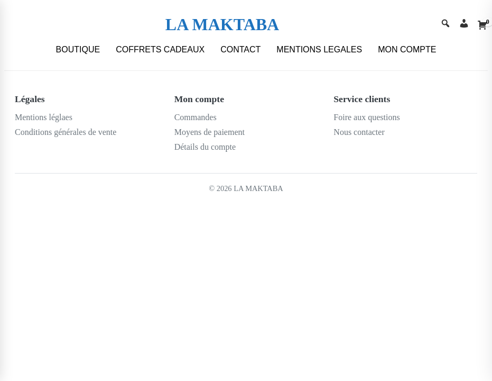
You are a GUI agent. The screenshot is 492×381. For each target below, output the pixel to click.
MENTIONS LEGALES (319, 49)
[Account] (464, 24)
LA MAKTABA (222, 24)
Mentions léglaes (43, 117)
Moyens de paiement (209, 132)
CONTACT (240, 49)
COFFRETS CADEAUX (160, 49)
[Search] (445, 24)
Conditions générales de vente (65, 132)
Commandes (195, 117)
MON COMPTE (407, 49)
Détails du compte (205, 146)
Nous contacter (358, 132)
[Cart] (482, 25)
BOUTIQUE (78, 49)
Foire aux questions (366, 117)
